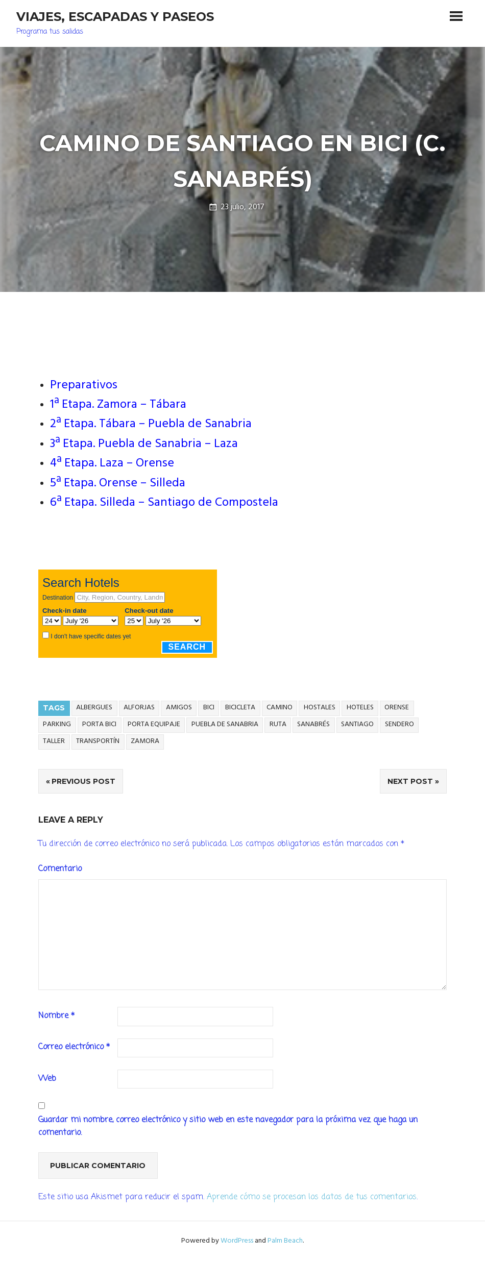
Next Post (410, 781)
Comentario (60, 869)
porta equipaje (154, 724)
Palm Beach (285, 1241)
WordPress (237, 1241)
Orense (396, 707)
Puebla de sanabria (224, 724)
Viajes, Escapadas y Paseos (115, 16)
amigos (179, 707)
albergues (94, 707)
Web (47, 1079)
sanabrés (313, 724)
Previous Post (83, 781)
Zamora (145, 741)
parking (57, 724)
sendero (399, 724)
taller (54, 741)
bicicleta (240, 707)
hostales (319, 707)
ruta (278, 724)
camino (279, 707)
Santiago (357, 724)
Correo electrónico (74, 1047)
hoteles (360, 707)
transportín (97, 741)
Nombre (56, 1016)
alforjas (139, 707)
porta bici (99, 724)
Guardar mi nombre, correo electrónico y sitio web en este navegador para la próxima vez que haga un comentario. (228, 1127)
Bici (208, 707)
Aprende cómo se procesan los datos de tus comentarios (312, 1197)
